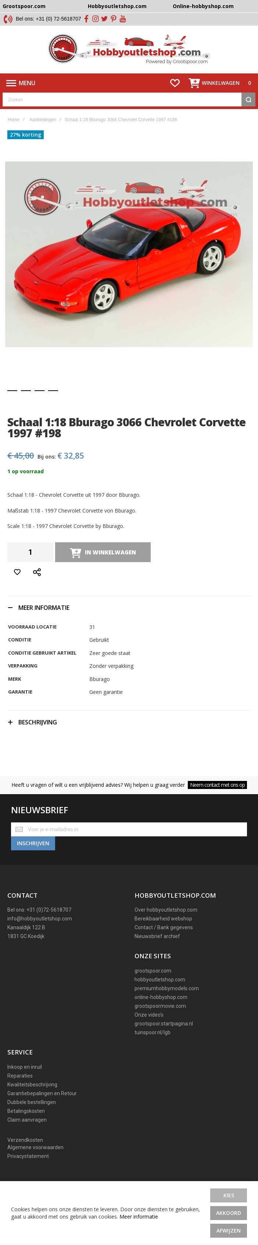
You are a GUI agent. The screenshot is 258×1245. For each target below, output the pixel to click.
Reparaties (20, 1076)
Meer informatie (138, 1216)
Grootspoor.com (24, 6)
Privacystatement (28, 1156)
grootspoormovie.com (160, 1006)
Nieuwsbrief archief (157, 936)
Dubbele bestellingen (31, 1102)
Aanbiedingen (42, 119)
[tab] (129, 607)
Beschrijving (37, 722)
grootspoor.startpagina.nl (164, 1024)
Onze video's (149, 1015)
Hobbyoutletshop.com (117, 6)
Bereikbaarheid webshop (163, 919)
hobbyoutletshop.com (160, 979)
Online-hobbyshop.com (203, 6)
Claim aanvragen (27, 1120)
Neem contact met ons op (217, 784)
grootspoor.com (153, 971)
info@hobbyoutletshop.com (39, 919)
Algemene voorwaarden (35, 1147)
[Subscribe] (33, 843)
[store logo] (129, 49)
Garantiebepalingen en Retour (42, 1093)
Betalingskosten (26, 1111)
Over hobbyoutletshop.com (166, 910)
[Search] (248, 99)
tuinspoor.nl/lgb (153, 1032)
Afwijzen (228, 1230)
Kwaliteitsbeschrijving (32, 1084)
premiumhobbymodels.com (167, 988)
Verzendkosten (25, 1140)
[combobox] (129, 99)
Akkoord (228, 1212)
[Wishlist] (175, 83)
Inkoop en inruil (24, 1067)
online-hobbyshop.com (161, 997)
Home (13, 119)
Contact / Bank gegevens (164, 927)
